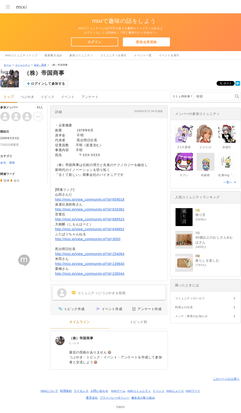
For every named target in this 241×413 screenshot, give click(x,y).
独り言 (200, 215)
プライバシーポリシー (114, 397)
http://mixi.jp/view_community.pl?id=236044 (90, 273)
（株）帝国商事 (81, 338)
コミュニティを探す (113, 55)
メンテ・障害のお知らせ (191, 316)
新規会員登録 (146, 42)
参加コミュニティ (81, 55)
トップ (9, 97)
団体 (6, 180)
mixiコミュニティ (139, 391)
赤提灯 (226, 147)
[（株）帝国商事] (59, 340)
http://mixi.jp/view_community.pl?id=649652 (90, 229)
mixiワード (193, 391)
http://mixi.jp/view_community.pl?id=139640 (90, 264)
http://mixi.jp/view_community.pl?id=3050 (87, 239)
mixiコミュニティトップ (21, 55)
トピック (47, 97)
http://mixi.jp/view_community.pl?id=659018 (90, 199)
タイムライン (79, 322)
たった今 (74, 343)
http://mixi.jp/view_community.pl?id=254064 (90, 254)
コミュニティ (22, 65)
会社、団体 (40, 65)
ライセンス (81, 391)
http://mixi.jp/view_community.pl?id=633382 (90, 209)
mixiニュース (175, 391)
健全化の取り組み (143, 397)
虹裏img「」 (226, 175)
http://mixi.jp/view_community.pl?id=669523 (90, 219)
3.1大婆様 (184, 147)
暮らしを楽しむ (207, 260)
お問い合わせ (99, 391)
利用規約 (66, 391)
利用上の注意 (184, 307)
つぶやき (27, 97)
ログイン (94, 42)
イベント (68, 97)
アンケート (90, 97)
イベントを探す (169, 55)
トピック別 (138, 322)
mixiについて (49, 391)
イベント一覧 (143, 55)
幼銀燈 (205, 175)
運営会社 (92, 397)
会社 (17, 180)
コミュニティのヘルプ (190, 298)
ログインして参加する (48, 83)
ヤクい (184, 175)
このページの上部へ (226, 379)
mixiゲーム (118, 391)
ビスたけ (205, 147)
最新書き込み (53, 55)
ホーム (7, 65)
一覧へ (227, 182)
